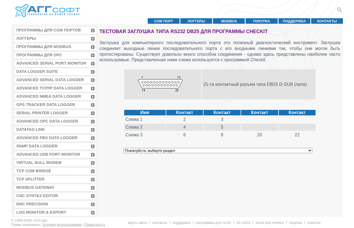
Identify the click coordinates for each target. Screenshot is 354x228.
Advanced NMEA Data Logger (48, 96)
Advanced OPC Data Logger (47, 121)
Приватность (94, 224)
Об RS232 (243, 223)
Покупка (261, 21)
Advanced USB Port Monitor (48, 154)
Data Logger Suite (37, 71)
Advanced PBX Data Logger (47, 138)
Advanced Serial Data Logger (50, 80)
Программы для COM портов (48, 30)
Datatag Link (30, 129)
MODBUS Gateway (35, 187)
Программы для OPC (39, 55)
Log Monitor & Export (41, 212)
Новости (313, 223)
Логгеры (196, 21)
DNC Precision (32, 204)
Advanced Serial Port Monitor (51, 63)
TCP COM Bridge (33, 171)
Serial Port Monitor (270, 223)
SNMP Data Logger (37, 146)
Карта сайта (137, 223)
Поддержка (294, 21)
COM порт (163, 21)
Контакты (327, 21)
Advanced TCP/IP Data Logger (49, 88)
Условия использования (61, 224)
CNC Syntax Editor (37, 195)
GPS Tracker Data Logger (45, 104)
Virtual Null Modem (38, 162)
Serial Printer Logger (42, 113)
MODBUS (229, 21)
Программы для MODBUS (43, 46)
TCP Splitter (30, 179)
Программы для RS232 (213, 223)
